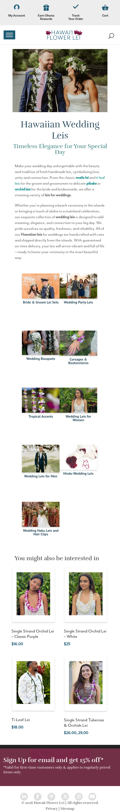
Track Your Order (75, 12)
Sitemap (67, 808)
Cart (105, 15)
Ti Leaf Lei (20, 719)
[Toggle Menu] (9, 35)
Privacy (52, 808)
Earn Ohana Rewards (46, 12)
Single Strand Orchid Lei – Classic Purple (32, 634)
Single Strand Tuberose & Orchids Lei (84, 723)
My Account (16, 10)
